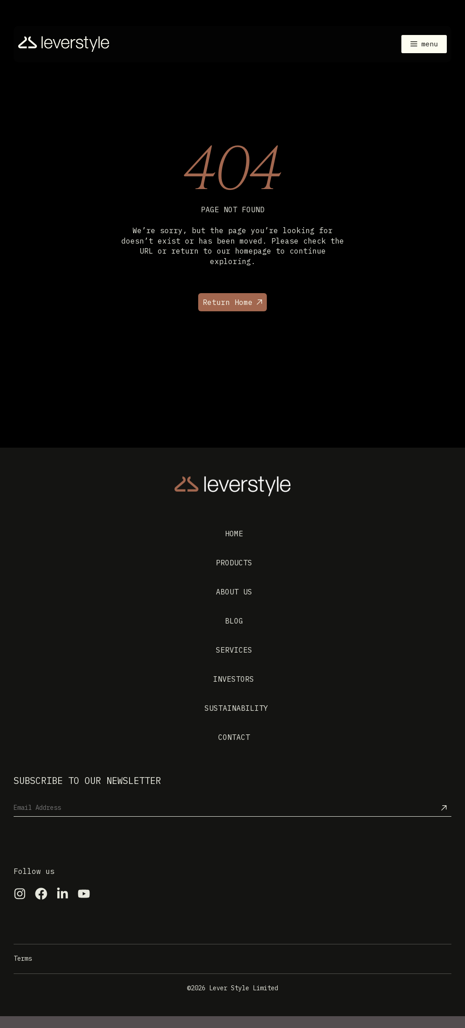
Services (234, 649)
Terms (23, 958)
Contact (234, 737)
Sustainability (236, 708)
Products (234, 562)
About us (234, 591)
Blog (234, 620)
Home (234, 533)
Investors (233, 679)
